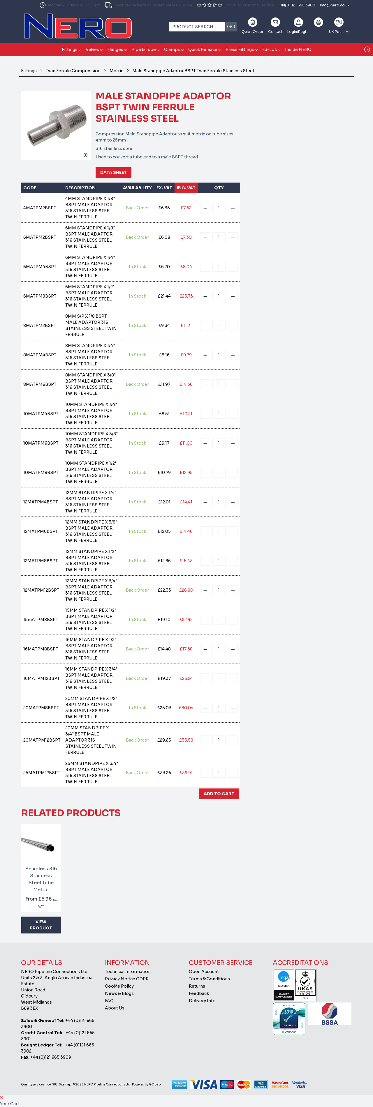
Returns (197, 986)
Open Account (204, 971)
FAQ (109, 1000)
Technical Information (128, 971)
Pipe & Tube (143, 49)
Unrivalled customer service (235, 5)
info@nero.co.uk (335, 5)
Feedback (199, 993)
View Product (41, 925)
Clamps (172, 49)
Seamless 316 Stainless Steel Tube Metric (41, 879)
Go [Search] (231, 27)
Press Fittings (240, 49)
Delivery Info (202, 1000)
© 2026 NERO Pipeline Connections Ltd (101, 1084)
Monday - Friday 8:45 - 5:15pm (70, 5)
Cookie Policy (119, 986)
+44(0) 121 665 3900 (297, 5)
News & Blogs (119, 993)
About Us (114, 1008)
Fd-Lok (269, 49)
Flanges (115, 49)
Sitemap (65, 1084)
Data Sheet (113, 172)
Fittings (70, 49)
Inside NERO (298, 49)
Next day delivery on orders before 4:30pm (148, 5)
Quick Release (202, 49)
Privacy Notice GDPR (127, 979)
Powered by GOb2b (146, 1084)
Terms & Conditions (209, 979)
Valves (92, 49)
